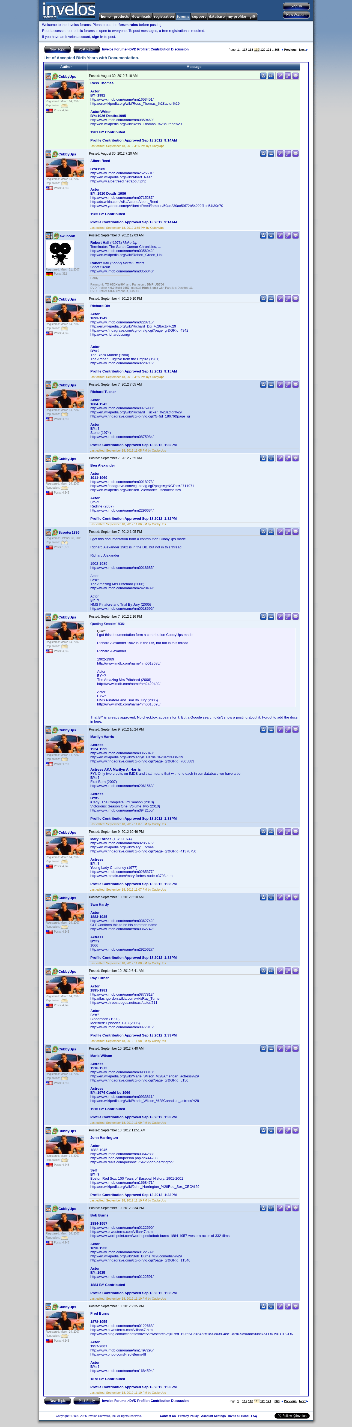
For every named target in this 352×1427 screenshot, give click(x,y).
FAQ (254, 1415)
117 (244, 49)
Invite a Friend (238, 1415)
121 (268, 49)
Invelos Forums (114, 49)
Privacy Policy (188, 1415)
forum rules (128, 25)
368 (277, 49)
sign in (97, 37)
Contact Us (168, 1415)
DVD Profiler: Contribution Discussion (159, 49)
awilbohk (67, 236)
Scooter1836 (68, 532)
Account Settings (213, 1415)
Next (303, 49)
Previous (289, 49)
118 (250, 49)
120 (262, 49)
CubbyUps (67, 76)
